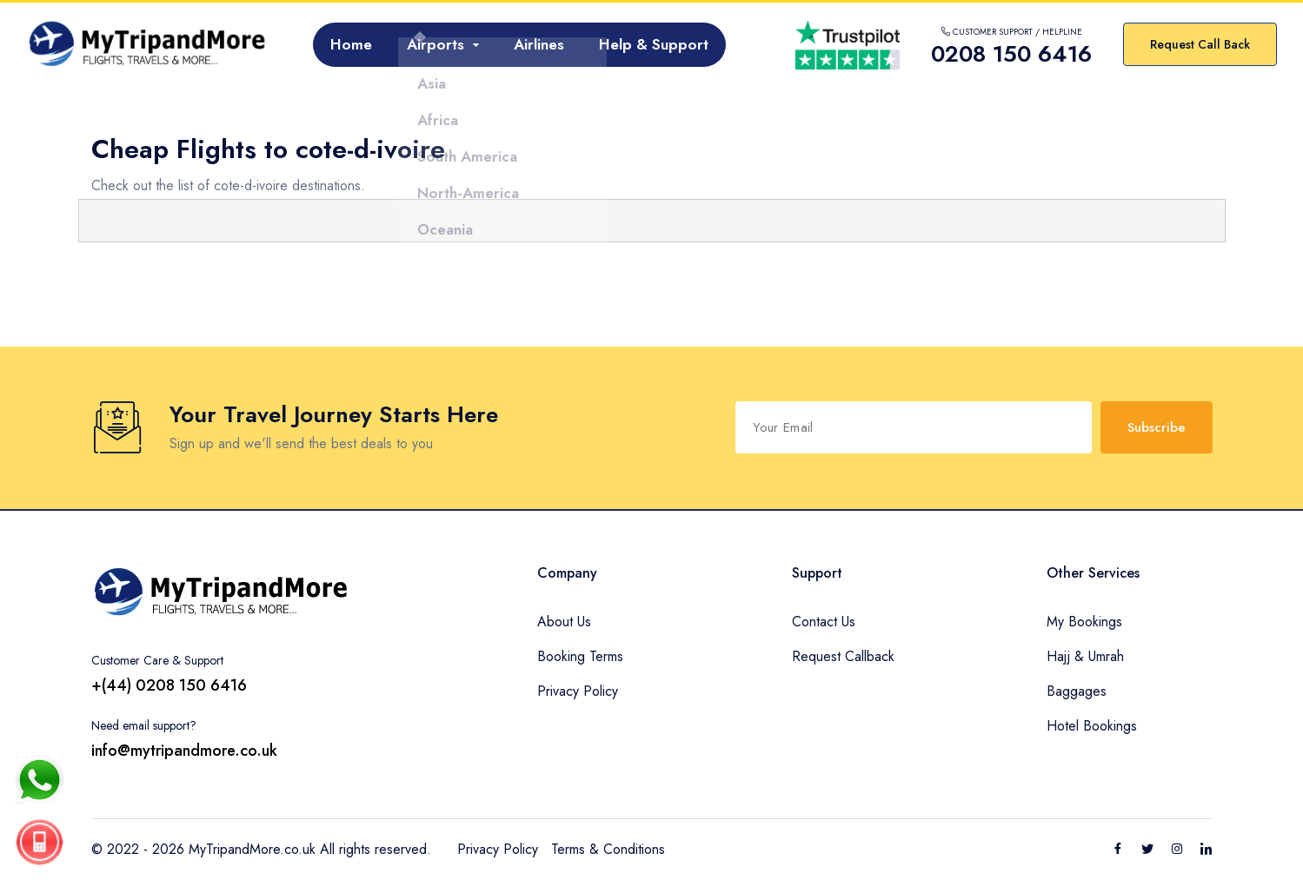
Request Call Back (1200, 44)
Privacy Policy (577, 691)
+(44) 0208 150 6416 (169, 685)
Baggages (1077, 691)
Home (351, 44)
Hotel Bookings (1092, 726)
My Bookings (1084, 622)
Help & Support (653, 44)
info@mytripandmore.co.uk (184, 750)
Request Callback (843, 656)
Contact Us (823, 622)
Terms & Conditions (608, 849)
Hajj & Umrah (1085, 656)
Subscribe (1156, 427)
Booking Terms (580, 656)
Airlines (539, 44)
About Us (564, 622)
